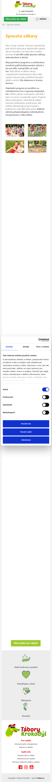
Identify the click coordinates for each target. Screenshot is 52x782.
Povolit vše (26, 424)
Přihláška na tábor (26, 643)
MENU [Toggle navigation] (40, 19)
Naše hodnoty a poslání (26, 667)
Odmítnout (26, 440)
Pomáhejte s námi (26, 683)
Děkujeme (26, 700)
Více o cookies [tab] (42, 347)
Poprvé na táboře (26, 747)
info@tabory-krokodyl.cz (27, 14)
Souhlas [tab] (9, 347)
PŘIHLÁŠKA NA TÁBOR (16, 19)
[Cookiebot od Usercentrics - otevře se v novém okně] (38, 340)
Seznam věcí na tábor (26, 755)
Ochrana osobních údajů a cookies (25, 762)
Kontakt (26, 716)
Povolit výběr (26, 432)
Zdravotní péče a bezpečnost (26, 744)
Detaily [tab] (26, 347)
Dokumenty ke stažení (26, 758)
